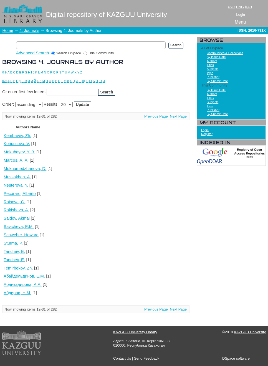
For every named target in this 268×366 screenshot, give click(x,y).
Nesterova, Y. (16, 185)
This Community (99, 53)
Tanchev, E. (14, 251)
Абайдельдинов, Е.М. (24, 276)
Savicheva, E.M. (19, 226)
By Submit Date (217, 81)
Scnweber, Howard (21, 234)
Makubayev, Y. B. (19, 151)
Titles (210, 65)
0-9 (4, 72)
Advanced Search (32, 52)
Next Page (178, 116)
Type (210, 73)
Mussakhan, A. (17, 176)
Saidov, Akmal (17, 218)
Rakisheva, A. (16, 209)
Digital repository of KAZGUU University (106, 14)
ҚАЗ (248, 7)
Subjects (212, 68)
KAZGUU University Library (135, 332)
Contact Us (122, 358)
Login (240, 14)
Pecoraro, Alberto (20, 193)
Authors (212, 61)
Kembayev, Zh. (17, 135)
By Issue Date (216, 57)
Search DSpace (66, 53)
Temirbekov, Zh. (18, 268)
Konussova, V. (17, 143)
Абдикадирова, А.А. (23, 284)
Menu (240, 22)
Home (7, 30)
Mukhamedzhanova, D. (25, 168)
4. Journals (29, 30)
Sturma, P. (13, 243)
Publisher (213, 76)
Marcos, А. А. (16, 160)
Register (207, 134)
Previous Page (156, 116)
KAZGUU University (250, 332)
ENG (240, 7)
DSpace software (236, 358)
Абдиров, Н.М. (17, 292)
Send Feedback (146, 358)
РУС (231, 7)
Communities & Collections (225, 53)
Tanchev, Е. (14, 259)
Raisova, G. (14, 201)
